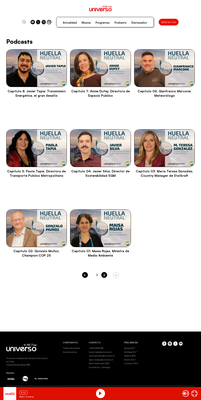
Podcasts (120, 22)
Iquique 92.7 (129, 348)
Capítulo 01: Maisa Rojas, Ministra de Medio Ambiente (100, 253)
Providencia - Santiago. (100, 367)
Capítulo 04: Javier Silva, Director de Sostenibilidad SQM (100, 173)
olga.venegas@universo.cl (101, 359)
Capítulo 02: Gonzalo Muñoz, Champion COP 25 (36, 253)
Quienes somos (70, 352)
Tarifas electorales (71, 348)
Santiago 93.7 (130, 352)
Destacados (139, 22)
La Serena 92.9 (131, 363)
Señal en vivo (168, 22)
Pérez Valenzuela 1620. (99, 363)
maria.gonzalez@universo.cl (102, 355)
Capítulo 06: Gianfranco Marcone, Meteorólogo (165, 93)
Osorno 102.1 (129, 359)
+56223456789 (96, 348)
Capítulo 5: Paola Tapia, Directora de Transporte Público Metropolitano (36, 173)
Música (86, 22)
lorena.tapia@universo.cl (100, 352)
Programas (103, 22)
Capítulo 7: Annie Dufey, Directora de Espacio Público (100, 93)
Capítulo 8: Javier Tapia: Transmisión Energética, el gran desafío (36, 93)
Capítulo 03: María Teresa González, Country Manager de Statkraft (164, 173)
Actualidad (70, 22)
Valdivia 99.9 (130, 355)
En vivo (23, 392)
